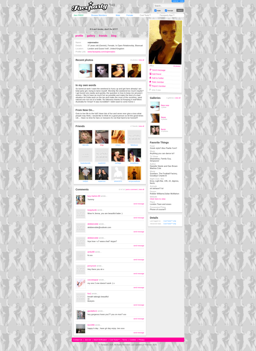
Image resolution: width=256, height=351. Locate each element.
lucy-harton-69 (94, 196)
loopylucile (92, 210)
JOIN (182, 1)
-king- (102, 145)
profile (79, 35)
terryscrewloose (134, 181)
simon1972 (118, 181)
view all (141, 60)
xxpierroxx (101, 181)
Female (129, 15)
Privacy (142, 340)
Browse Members (99, 15)
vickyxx (118, 145)
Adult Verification (100, 340)
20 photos (176, 66)
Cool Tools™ (145, 15)
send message (138, 204)
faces (163, 129)
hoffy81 (85, 181)
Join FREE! (79, 15)
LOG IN (175, 1)
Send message (159, 70)
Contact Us (77, 340)
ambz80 (91, 252)
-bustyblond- (134, 163)
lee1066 (91, 325)
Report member (159, 86)
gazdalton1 (92, 311)
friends (103, 35)
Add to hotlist (158, 78)
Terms (124, 340)
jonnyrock (92, 266)
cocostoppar (93, 280)
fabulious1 (134, 145)
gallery (91, 35)
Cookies (133, 340)
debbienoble (93, 224)
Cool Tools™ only (169, 221)
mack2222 (102, 163)
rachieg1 (118, 163)
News (163, 117)
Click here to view (157, 199)
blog (114, 35)
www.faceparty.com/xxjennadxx (101, 52)
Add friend (156, 74)
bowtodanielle (85, 163)
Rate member (158, 82)
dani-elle (85, 145)
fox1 (89, 293)
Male (118, 15)
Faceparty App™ (167, 15)
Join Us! (88, 340)
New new (165, 105)
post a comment (131, 189)
